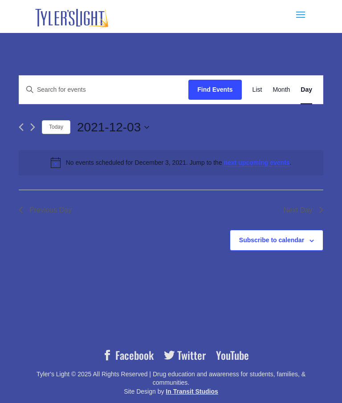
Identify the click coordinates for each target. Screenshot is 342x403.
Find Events (214, 89)
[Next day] (32, 127)
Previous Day (45, 210)
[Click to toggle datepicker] (113, 127)
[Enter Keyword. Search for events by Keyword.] (103, 90)
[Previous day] (21, 127)
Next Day (303, 210)
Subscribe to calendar (271, 240)
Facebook (133, 355)
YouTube (232, 355)
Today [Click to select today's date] (56, 127)
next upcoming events (257, 162)
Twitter (190, 355)
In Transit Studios (192, 391)
